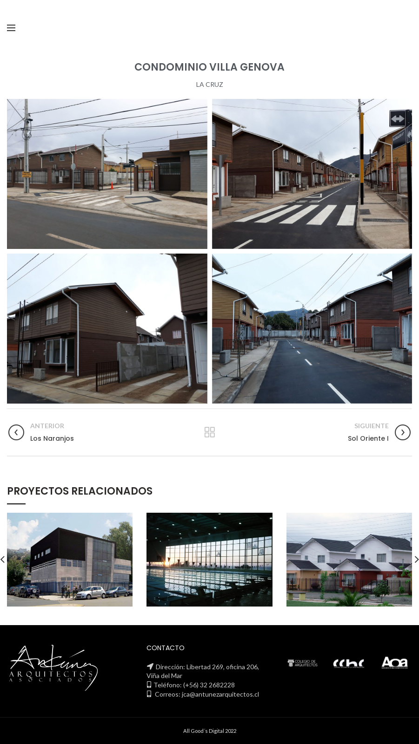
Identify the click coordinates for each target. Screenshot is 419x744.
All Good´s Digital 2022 (209, 731)
